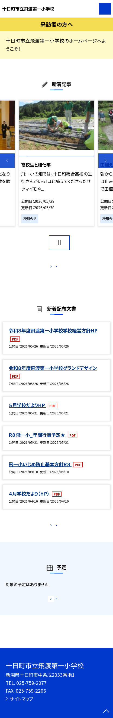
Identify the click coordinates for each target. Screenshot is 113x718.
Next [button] (105, 160)
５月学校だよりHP (27, 411)
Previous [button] (7, 160)
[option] (56, 163)
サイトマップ (21, 698)
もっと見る (53, 268)
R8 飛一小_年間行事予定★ (37, 441)
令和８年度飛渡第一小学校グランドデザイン (53, 374)
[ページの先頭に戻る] (106, 711)
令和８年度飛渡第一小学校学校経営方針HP (53, 337)
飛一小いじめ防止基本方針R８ (40, 470)
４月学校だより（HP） (29, 499)
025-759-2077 (31, 682)
